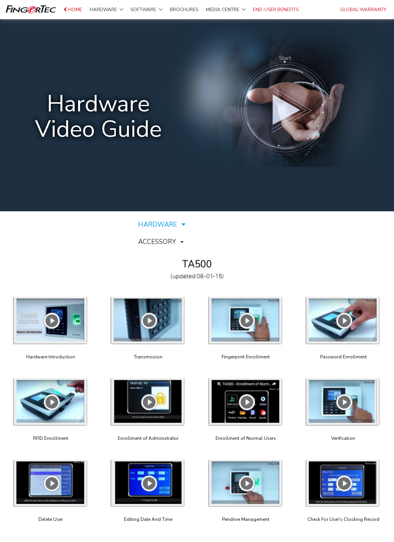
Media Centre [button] (225, 10)
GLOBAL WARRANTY (363, 10)
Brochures (184, 10)
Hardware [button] (106, 10)
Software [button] (146, 10)
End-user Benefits (276, 10)
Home (72, 10)
